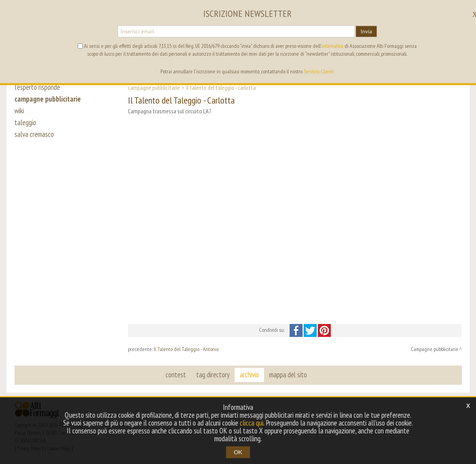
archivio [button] (249, 374)
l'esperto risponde (37, 87)
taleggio (25, 122)
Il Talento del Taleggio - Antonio (186, 349)
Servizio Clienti (319, 71)
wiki (19, 110)
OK (238, 452)
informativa (332, 45)
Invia (366, 31)
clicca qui (251, 423)
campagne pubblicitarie (48, 99)
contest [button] (176, 374)
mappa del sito (288, 374)
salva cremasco (34, 134)
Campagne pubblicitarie (154, 87)
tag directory (213, 374)
